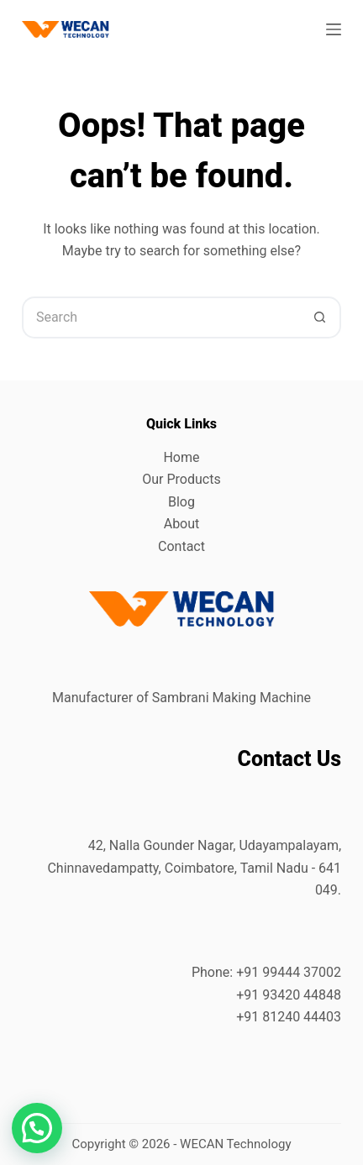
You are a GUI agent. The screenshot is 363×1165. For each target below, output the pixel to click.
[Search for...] (160, 317)
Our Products (181, 479)
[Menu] (333, 29)
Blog (181, 502)
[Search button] (320, 317)
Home (181, 457)
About (182, 524)
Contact (181, 546)
